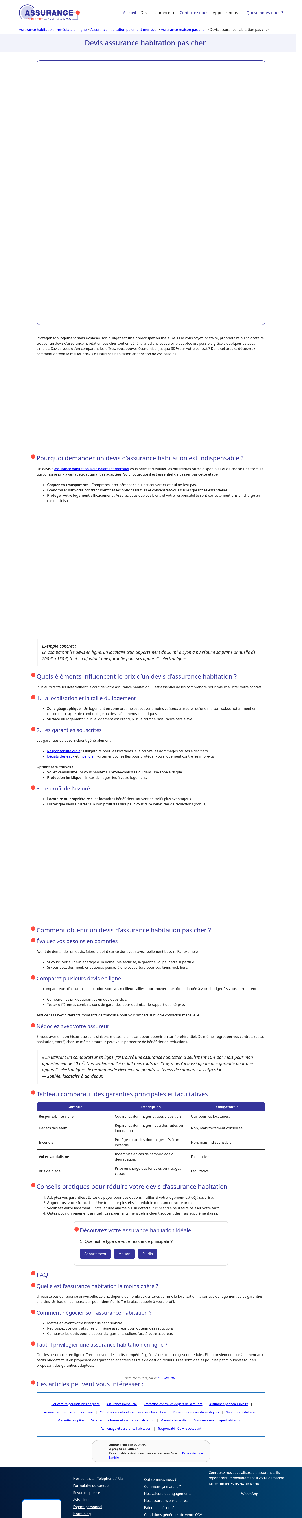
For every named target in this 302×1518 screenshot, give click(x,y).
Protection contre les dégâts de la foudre (173, 1404)
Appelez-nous (225, 12)
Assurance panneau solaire (228, 1404)
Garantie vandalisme (240, 1412)
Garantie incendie (174, 1420)
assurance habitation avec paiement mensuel (91, 468)
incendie (86, 756)
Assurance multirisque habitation (217, 1420)
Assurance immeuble (122, 1404)
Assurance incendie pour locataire (68, 1412)
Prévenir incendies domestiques (196, 1412)
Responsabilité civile (63, 751)
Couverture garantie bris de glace (75, 1404)
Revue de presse (86, 1492)
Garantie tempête (71, 1420)
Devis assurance (158, 12)
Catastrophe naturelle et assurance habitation (133, 1412)
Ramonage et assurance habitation (126, 1428)
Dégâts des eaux (60, 756)
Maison (124, 1253)
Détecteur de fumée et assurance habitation (122, 1420)
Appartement (95, 1253)
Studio (147, 1253)
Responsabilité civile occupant (179, 1428)
